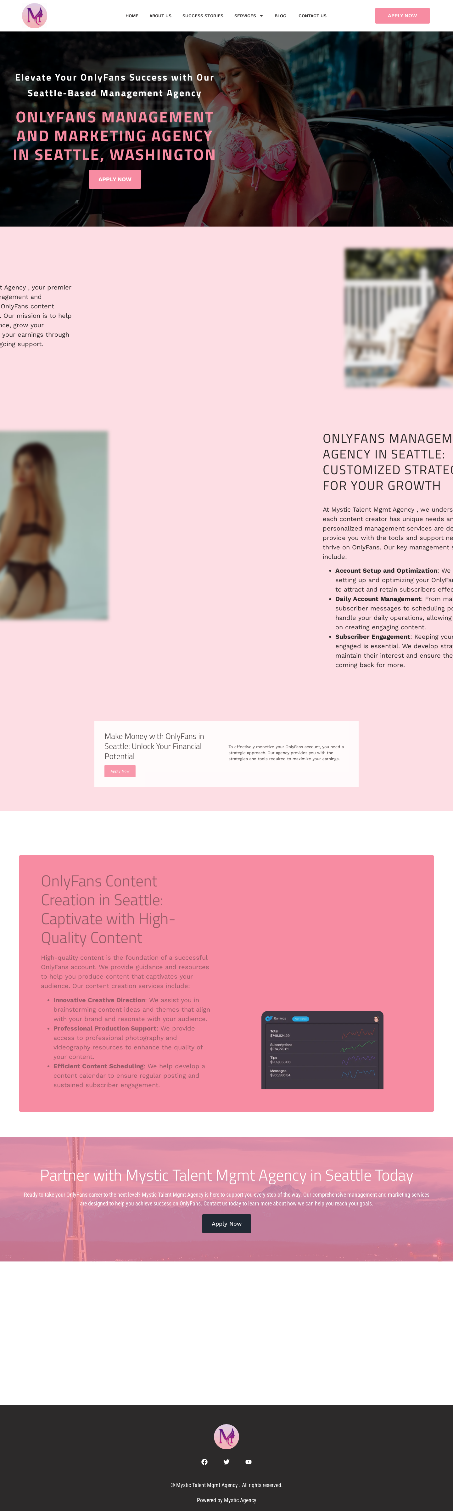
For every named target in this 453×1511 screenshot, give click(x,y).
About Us (160, 15)
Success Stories (202, 15)
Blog (281, 15)
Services (249, 15)
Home (132, 15)
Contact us (313, 15)
